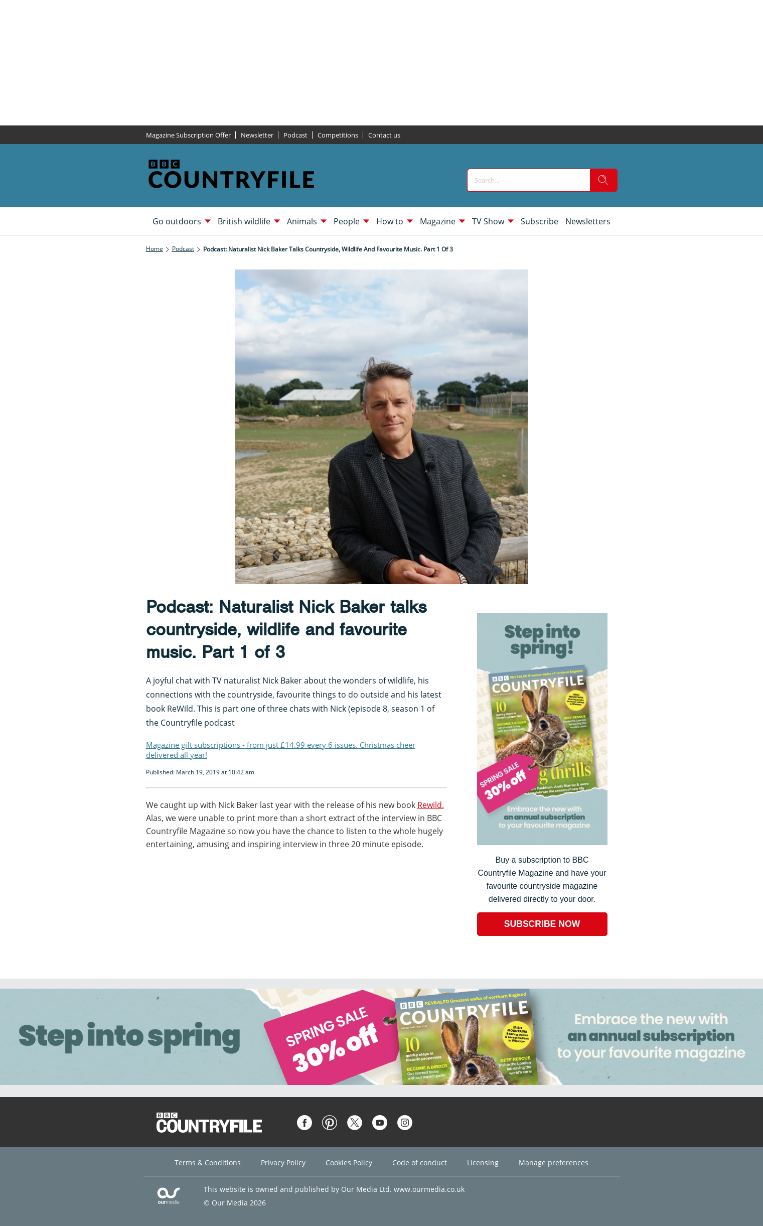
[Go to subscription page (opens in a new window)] (542, 842)
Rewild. (430, 804)
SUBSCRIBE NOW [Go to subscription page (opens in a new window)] (542, 924)
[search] (603, 180)
